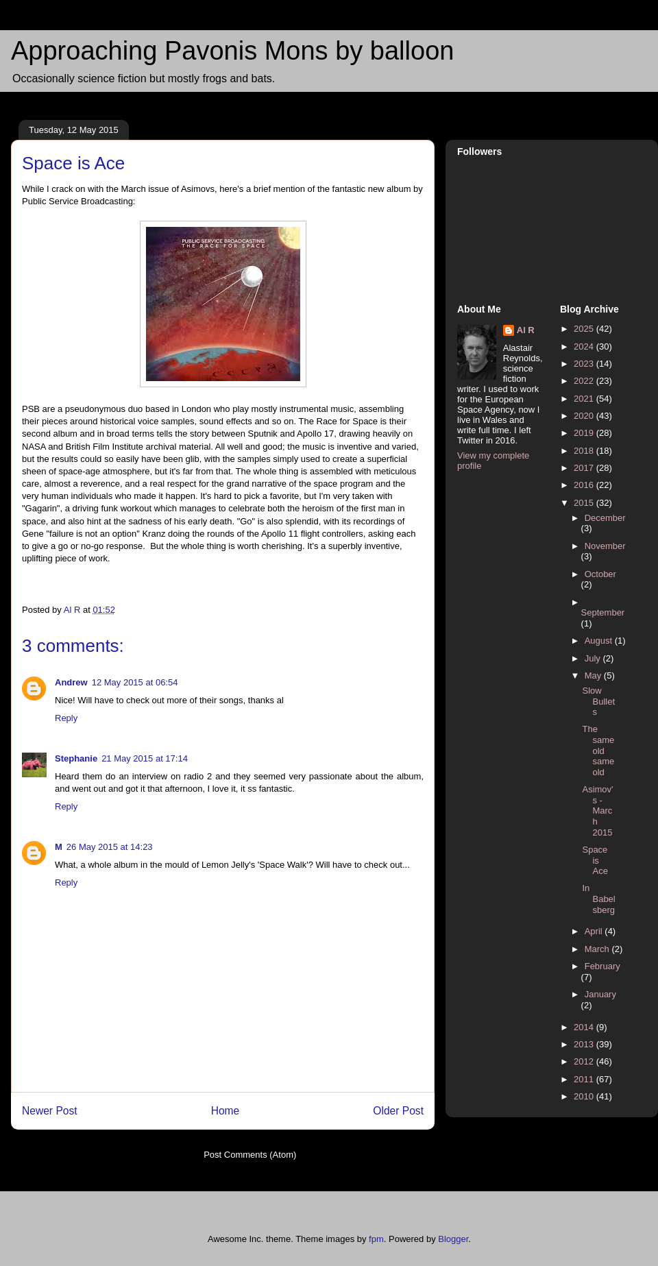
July (594, 658)
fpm (376, 1239)
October (600, 574)
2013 (585, 1044)
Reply (66, 718)
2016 (585, 485)
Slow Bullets (598, 701)
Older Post (398, 1111)
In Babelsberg (598, 898)
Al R (526, 330)
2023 (585, 363)
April (595, 931)
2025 (585, 329)
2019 (585, 433)
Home (225, 1111)
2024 (585, 346)
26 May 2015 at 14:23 (109, 847)
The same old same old (598, 750)
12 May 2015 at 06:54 (135, 682)
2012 (585, 1061)
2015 (585, 503)
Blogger (453, 1239)
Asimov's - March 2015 (597, 810)
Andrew (71, 682)
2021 (585, 398)
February (602, 966)
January (600, 994)
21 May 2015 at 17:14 (144, 758)
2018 (585, 451)
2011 (585, 1079)
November (605, 546)
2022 (585, 381)
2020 (585, 416)
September (603, 612)
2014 (585, 1027)
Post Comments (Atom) (250, 1154)
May (594, 675)
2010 (585, 1096)
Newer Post (49, 1111)
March (598, 949)
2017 (585, 468)
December (605, 518)
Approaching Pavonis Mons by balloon (232, 50)
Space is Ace (594, 860)
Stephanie (76, 758)
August (600, 640)
